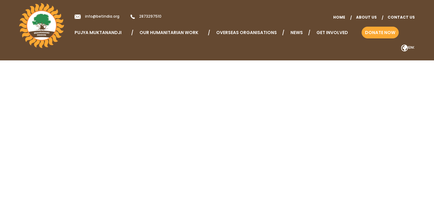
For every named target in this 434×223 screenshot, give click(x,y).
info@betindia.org (102, 16)
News (296, 32)
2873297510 (150, 16)
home (339, 17)
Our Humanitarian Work (171, 32)
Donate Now (380, 32)
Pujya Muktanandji (100, 32)
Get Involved (332, 32)
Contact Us (401, 17)
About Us (366, 17)
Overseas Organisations (246, 32)
